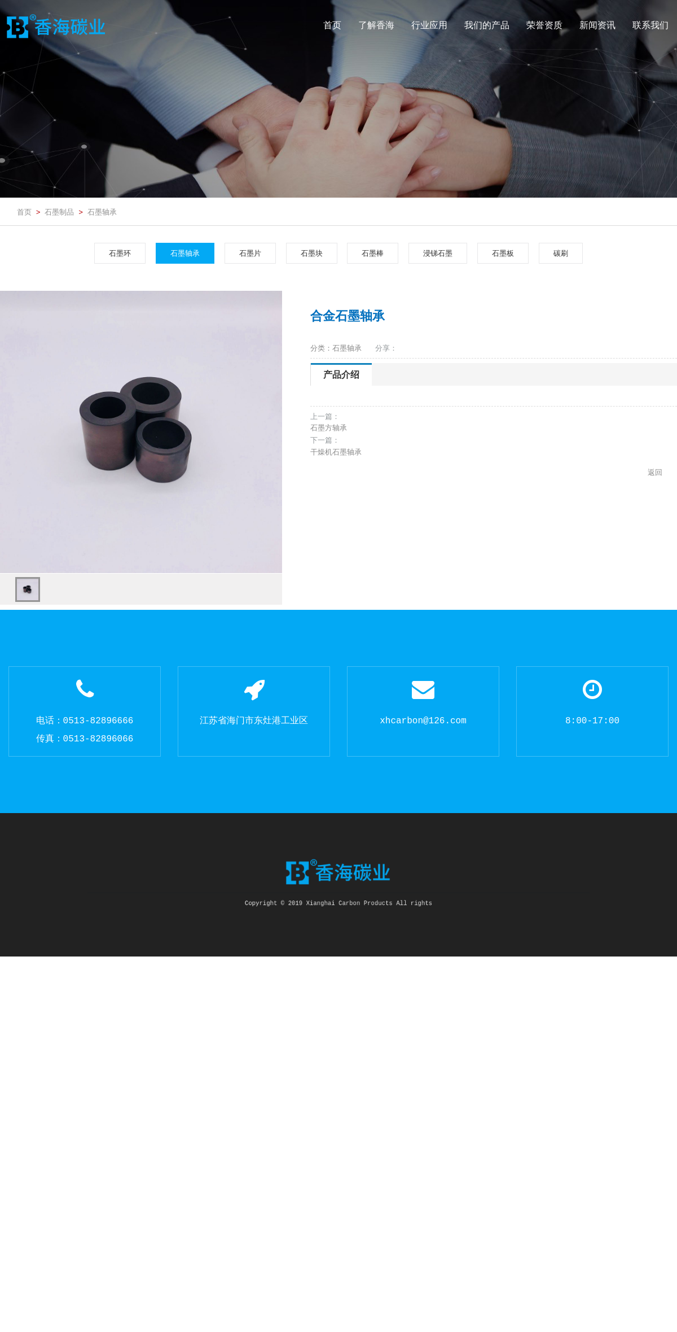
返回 (655, 472)
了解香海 (376, 25)
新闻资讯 (597, 25)
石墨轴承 (102, 211)
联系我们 (650, 25)
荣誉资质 (544, 25)
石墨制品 (59, 211)
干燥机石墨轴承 (336, 451)
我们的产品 (486, 25)
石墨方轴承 (328, 427)
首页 (332, 25)
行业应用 (429, 25)
